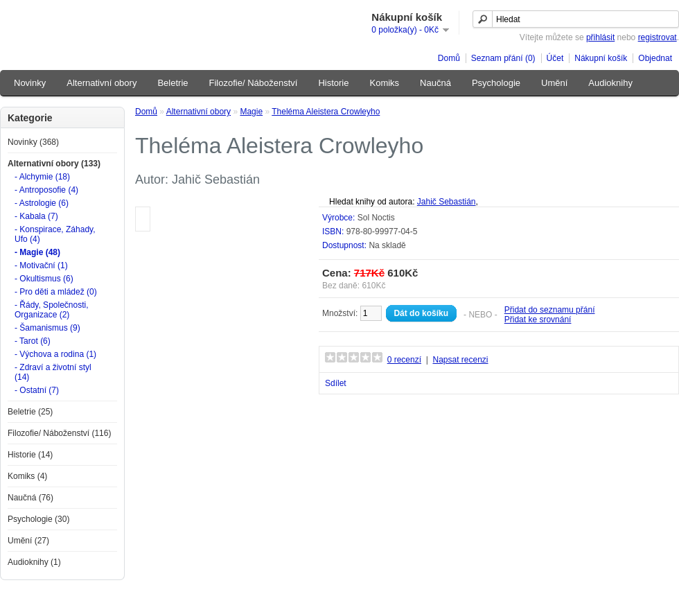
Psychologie (496, 83)
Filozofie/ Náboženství (253, 83)
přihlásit (600, 37)
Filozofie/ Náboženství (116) (59, 433)
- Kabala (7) (36, 216)
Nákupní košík (600, 58)
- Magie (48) (37, 252)
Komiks (384, 83)
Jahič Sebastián (446, 202)
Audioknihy (610, 83)
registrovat (657, 37)
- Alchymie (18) (42, 177)
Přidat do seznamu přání (549, 310)
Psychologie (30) (38, 519)
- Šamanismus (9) (47, 328)
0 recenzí (404, 360)
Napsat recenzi (460, 360)
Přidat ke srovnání (538, 319)
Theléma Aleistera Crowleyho (326, 111)
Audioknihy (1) (34, 562)
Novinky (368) (33, 142)
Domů (449, 58)
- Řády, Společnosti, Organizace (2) (52, 310)
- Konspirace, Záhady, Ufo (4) (55, 234)
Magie (251, 111)
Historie (333, 83)
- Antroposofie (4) (46, 190)
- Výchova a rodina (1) (55, 354)
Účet (555, 58)
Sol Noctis (376, 217)
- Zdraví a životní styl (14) (53, 372)
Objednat (655, 58)
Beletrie (172, 83)
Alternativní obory (101, 83)
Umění (554, 83)
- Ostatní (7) (37, 390)
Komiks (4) (27, 476)
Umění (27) (28, 540)
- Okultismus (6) (44, 278)
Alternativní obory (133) (54, 163)
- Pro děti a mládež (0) (56, 292)
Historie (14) (30, 455)
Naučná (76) (30, 498)
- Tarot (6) (33, 341)
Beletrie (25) (30, 412)
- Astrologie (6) (42, 203)
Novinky (30, 83)
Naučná (435, 83)
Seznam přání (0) (503, 58)
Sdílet (335, 383)
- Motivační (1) (41, 265)
